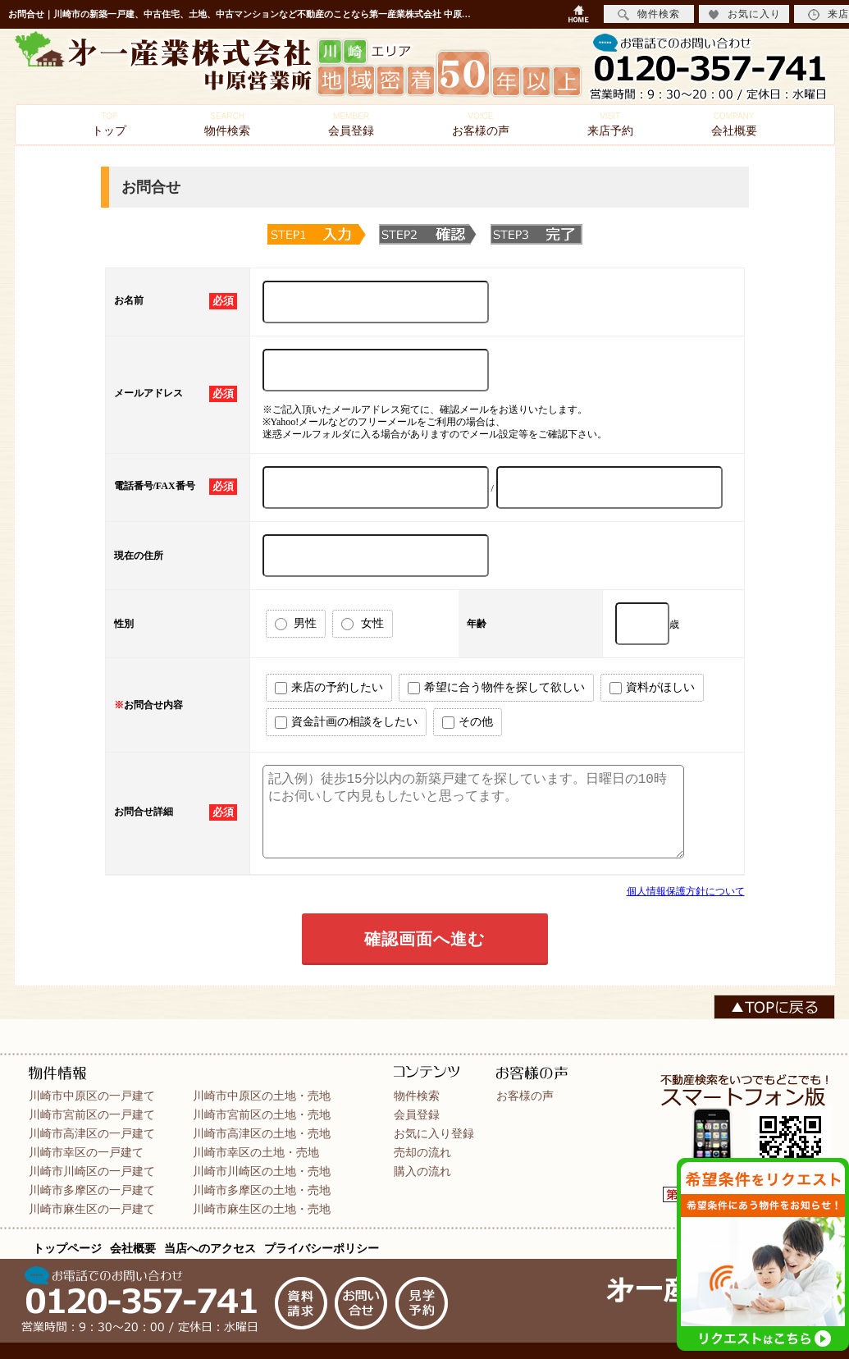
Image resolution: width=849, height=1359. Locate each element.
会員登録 (351, 124)
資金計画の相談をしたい (346, 722)
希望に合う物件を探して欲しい (496, 687)
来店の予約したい (329, 687)
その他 (467, 722)
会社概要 (734, 124)
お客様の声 (480, 124)
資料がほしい (652, 687)
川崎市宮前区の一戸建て (92, 1114)
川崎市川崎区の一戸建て (92, 1171)
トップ (109, 124)
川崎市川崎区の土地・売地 (262, 1171)
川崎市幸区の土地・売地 (256, 1152)
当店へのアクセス (210, 1248)
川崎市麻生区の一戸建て (92, 1208)
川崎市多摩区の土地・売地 (262, 1190)
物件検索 (227, 124)
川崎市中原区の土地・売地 (262, 1095)
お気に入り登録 (434, 1133)
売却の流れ (422, 1152)
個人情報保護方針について (686, 891)
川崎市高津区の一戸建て (92, 1133)
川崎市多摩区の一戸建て (92, 1190)
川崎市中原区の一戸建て (92, 1095)
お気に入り (744, 14)
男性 (296, 623)
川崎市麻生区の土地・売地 (262, 1208)
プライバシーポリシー (321, 1248)
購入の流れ (422, 1171)
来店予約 (610, 124)
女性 (362, 623)
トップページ (67, 1248)
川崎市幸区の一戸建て (86, 1152)
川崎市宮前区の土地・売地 (262, 1114)
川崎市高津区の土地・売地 (262, 1133)
